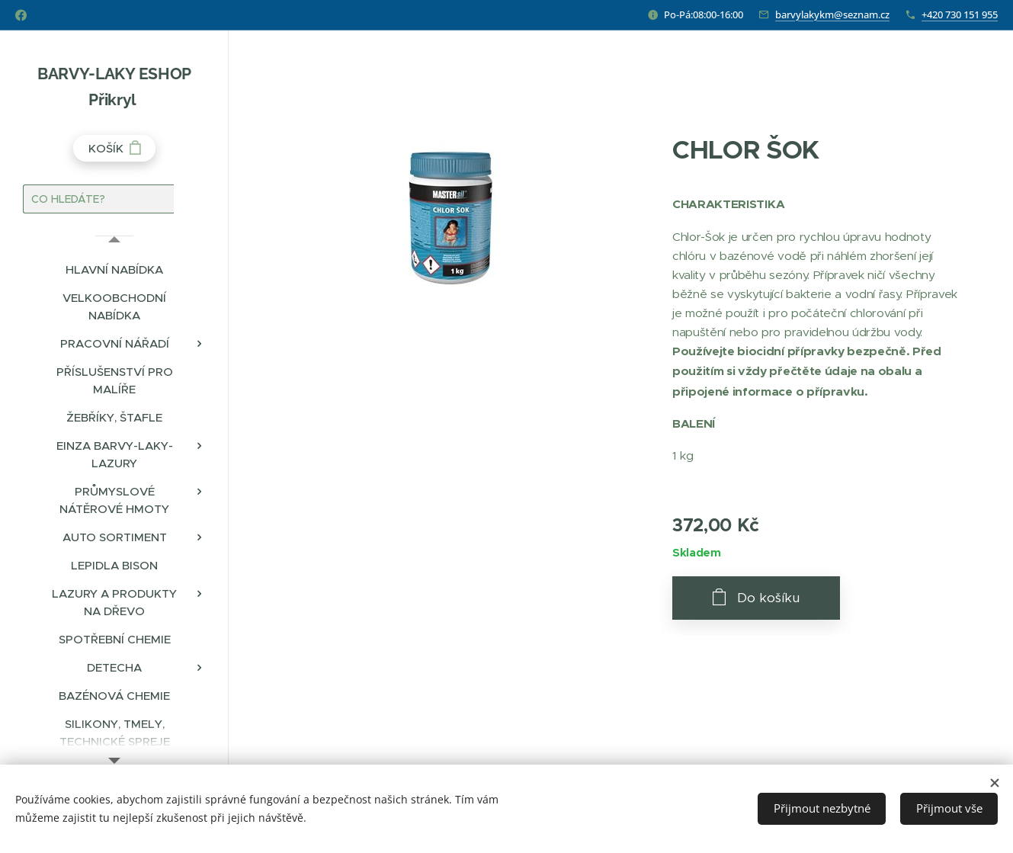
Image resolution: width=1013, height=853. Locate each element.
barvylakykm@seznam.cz (832, 14)
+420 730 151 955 (960, 14)
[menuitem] (114, 269)
